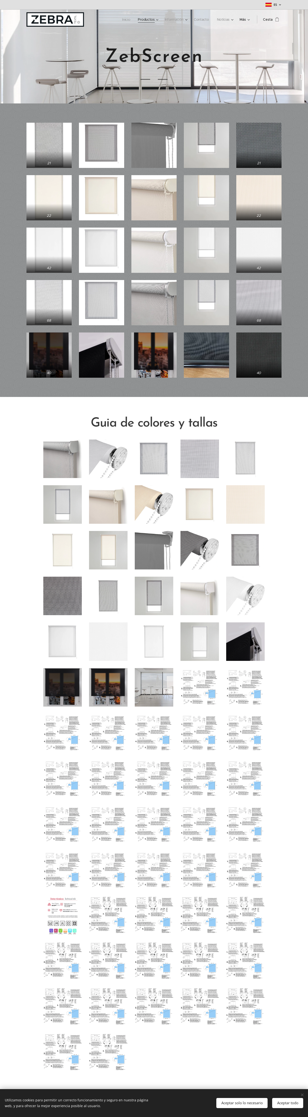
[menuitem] (126, 19)
